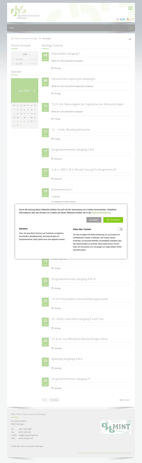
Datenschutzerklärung (101, 213)
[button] (93, 220)
